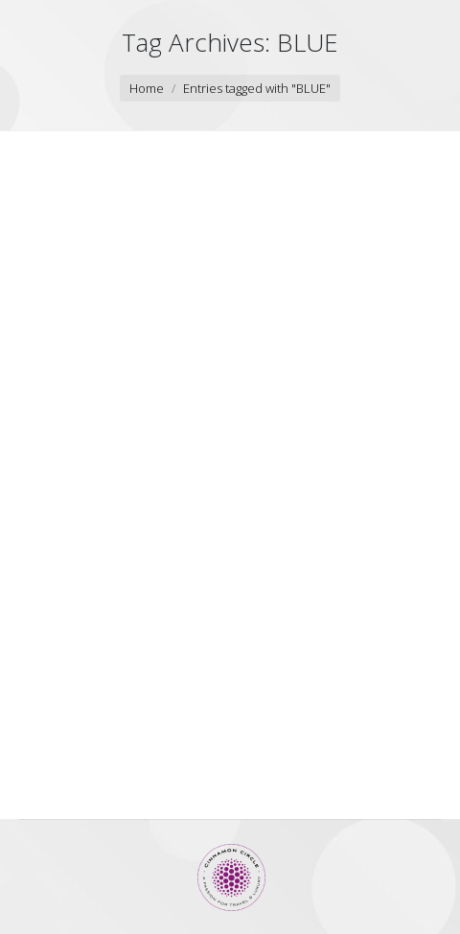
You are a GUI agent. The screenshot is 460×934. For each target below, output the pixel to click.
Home (146, 88)
